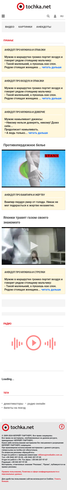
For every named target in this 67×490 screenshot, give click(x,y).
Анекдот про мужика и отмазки (24, 49)
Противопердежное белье (24, 145)
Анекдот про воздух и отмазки (24, 80)
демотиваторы (13, 403)
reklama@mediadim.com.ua (50, 455)
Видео (9, 26)
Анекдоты (43, 26)
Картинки (25, 26)
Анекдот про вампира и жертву (24, 194)
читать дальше (52, 67)
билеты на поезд (15, 407)
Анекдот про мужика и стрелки (24, 272)
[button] (55, 16)
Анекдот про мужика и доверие (24, 112)
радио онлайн (36, 403)
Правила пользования (11, 472)
